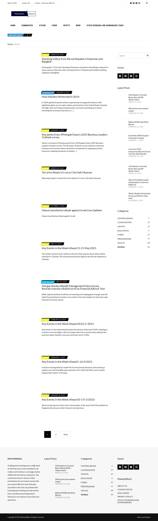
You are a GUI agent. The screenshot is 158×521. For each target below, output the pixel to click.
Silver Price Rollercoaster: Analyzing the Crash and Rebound (138, 185)
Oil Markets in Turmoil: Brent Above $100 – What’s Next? (137, 100)
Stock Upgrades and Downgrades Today (105, 28)
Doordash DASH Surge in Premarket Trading (138, 139)
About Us (122, 486)
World (45, 58)
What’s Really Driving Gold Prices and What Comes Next (139, 198)
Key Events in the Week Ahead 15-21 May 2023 (69, 251)
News (78, 28)
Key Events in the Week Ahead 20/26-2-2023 (68, 326)
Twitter (134, 3)
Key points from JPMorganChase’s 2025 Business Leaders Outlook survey (74, 139)
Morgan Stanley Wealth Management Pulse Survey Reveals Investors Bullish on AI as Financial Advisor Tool (73, 290)
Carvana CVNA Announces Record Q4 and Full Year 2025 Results (139, 154)
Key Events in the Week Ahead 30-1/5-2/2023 (68, 402)
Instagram (136, 3)
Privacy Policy (125, 496)
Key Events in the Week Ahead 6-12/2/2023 (67, 364)
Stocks (42, 28)
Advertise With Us (48, 3)
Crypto (66, 28)
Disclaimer (123, 493)
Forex (54, 28)
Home (13, 28)
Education (123, 233)
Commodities (27, 28)
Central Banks (125, 221)
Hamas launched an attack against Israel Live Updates (72, 213)
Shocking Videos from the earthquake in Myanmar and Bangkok (72, 63)
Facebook (131, 3)
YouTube (139, 3)
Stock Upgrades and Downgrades (128, 501)
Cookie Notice (124, 489)
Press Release (47, 285)
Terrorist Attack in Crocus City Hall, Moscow (67, 175)
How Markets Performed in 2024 (60, 99)
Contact (38, 3)
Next (66, 437)
